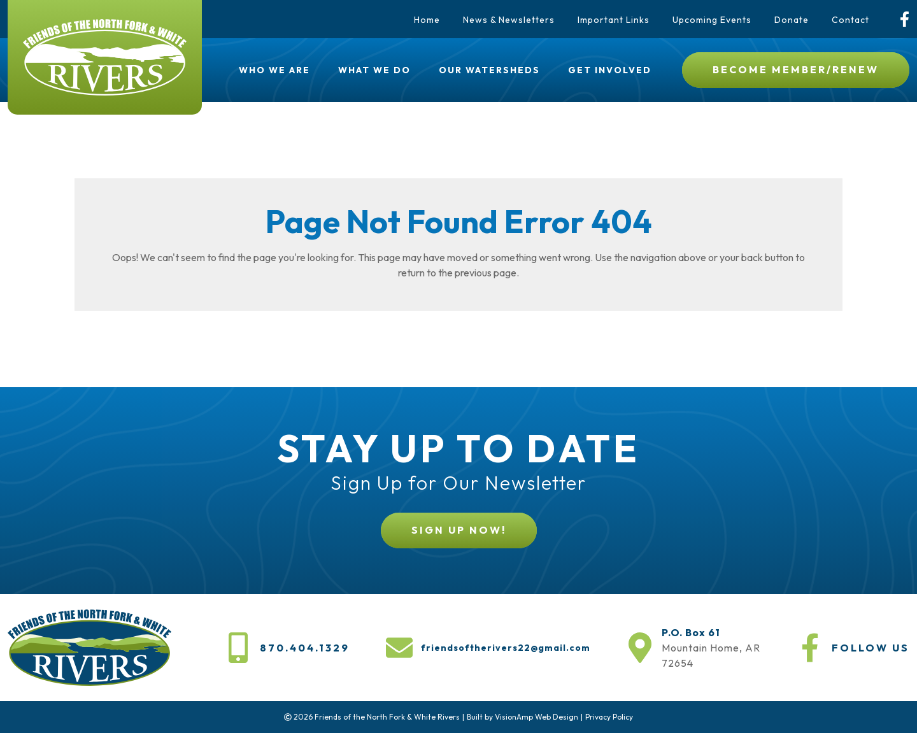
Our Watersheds (489, 70)
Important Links (614, 19)
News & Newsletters (509, 19)
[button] (795, 70)
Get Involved (609, 70)
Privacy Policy (609, 717)
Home (427, 19)
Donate (791, 19)
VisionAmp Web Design (536, 717)
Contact (850, 19)
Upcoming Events (711, 19)
